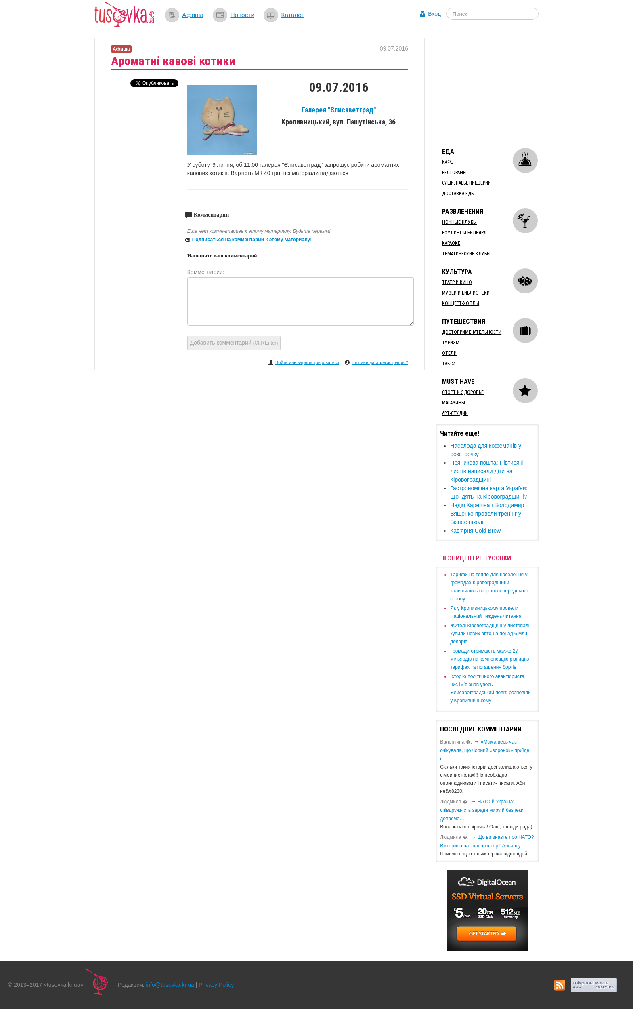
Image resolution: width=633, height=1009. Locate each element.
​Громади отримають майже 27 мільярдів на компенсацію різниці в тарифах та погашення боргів (489, 659)
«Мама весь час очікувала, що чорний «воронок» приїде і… (484, 750)
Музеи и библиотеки (466, 293)
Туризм (450, 342)
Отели (449, 353)
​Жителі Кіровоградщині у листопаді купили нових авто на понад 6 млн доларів (489, 634)
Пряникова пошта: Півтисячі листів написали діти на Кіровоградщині (487, 471)
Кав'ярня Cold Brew (475, 530)
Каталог (292, 14)
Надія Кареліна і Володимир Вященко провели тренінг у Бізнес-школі (487, 513)
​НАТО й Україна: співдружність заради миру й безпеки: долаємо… (482, 810)
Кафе (447, 162)
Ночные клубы (459, 222)
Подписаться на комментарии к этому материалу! (252, 239)
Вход (434, 14)
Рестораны (454, 172)
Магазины (453, 403)
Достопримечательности (471, 332)
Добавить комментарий (234, 342)
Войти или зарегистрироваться (307, 362)
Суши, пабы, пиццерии (466, 183)
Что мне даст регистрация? (380, 362)
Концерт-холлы (460, 303)
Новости (242, 14)
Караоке (451, 243)
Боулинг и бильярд (464, 233)
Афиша (192, 14)
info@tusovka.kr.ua (170, 985)
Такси (448, 364)
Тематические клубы (466, 254)
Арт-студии (455, 413)
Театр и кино (457, 282)
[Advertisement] (496, 88)
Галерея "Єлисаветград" (339, 110)
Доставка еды (458, 193)
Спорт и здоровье (463, 392)
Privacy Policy (216, 985)
